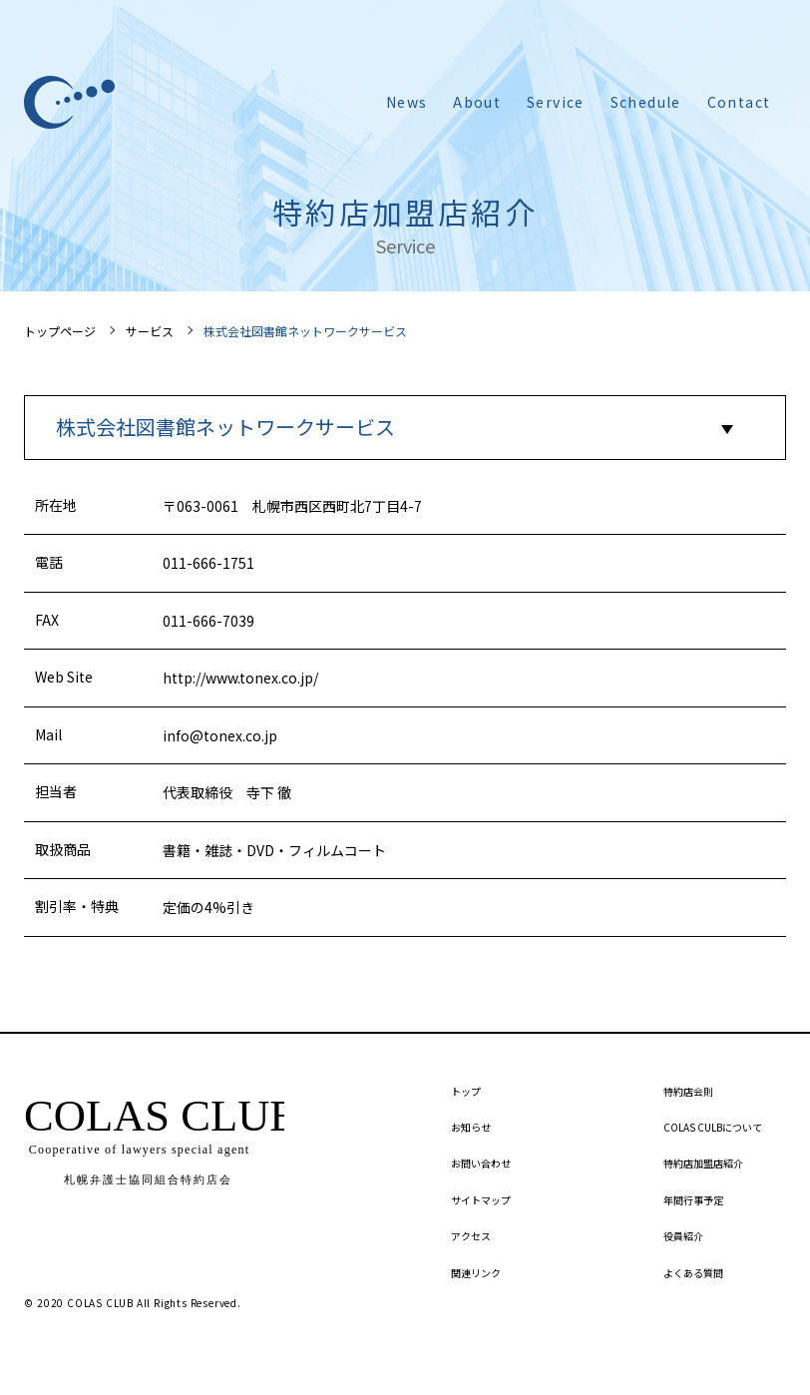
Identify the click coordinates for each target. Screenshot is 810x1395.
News (407, 102)
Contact (739, 102)
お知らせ (471, 1127)
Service (556, 102)
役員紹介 (683, 1235)
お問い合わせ (481, 1163)
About (477, 102)
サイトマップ (481, 1199)
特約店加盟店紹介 (703, 1163)
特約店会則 (688, 1091)
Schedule (645, 102)
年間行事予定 (693, 1199)
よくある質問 (693, 1272)
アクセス (471, 1235)
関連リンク (476, 1272)
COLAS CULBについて (712, 1127)
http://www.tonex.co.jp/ (240, 678)
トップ (466, 1091)
